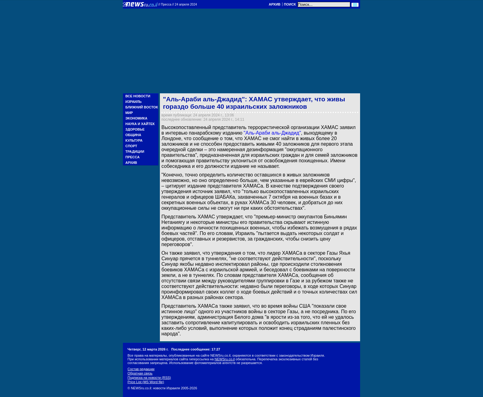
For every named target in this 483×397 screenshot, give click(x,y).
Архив (274, 4)
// (177, 4)
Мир (129, 113)
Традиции (134, 151)
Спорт (131, 146)
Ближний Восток (141, 107)
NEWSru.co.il (225, 359)
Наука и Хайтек (140, 124)
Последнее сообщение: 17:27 (195, 349)
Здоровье (134, 129)
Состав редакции (141, 369)
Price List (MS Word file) (146, 382)
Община (133, 135)
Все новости (137, 96)
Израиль (133, 101)
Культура (134, 140)
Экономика (136, 118)
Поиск (290, 4)
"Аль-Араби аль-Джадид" (272, 133)
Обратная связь (140, 373)
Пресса (132, 157)
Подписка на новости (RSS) (149, 377)
